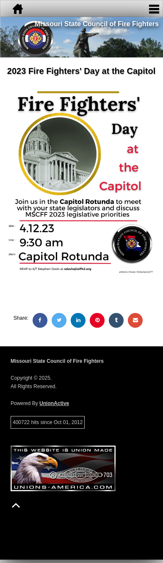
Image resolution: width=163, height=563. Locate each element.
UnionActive (54, 403)
